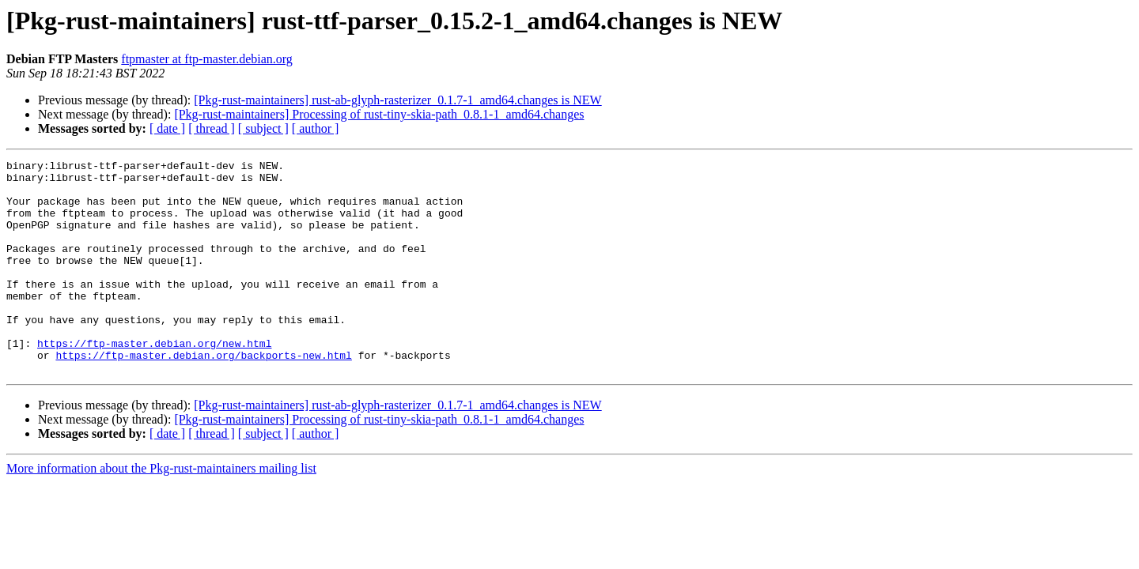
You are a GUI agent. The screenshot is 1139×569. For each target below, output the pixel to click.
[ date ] (167, 128)
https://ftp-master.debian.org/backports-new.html (203, 395)
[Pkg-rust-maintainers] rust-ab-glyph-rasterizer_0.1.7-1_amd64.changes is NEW (397, 100)
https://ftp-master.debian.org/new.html (154, 381)
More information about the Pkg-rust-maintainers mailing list (161, 511)
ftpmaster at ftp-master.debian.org (207, 59)
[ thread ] (211, 128)
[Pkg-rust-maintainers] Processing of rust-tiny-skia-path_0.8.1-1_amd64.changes (379, 114)
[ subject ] (263, 128)
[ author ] (315, 128)
